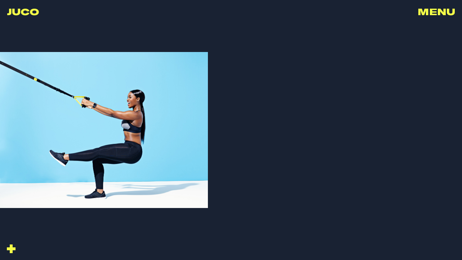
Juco (23, 11)
